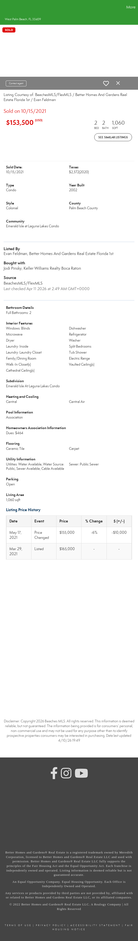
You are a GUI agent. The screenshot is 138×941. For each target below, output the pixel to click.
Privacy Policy (51, 925)
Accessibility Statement (95, 925)
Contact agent (16, 83)
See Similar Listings (113, 137)
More (131, 7)
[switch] (106, 83)
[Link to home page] (4, 7)
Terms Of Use (18, 925)
